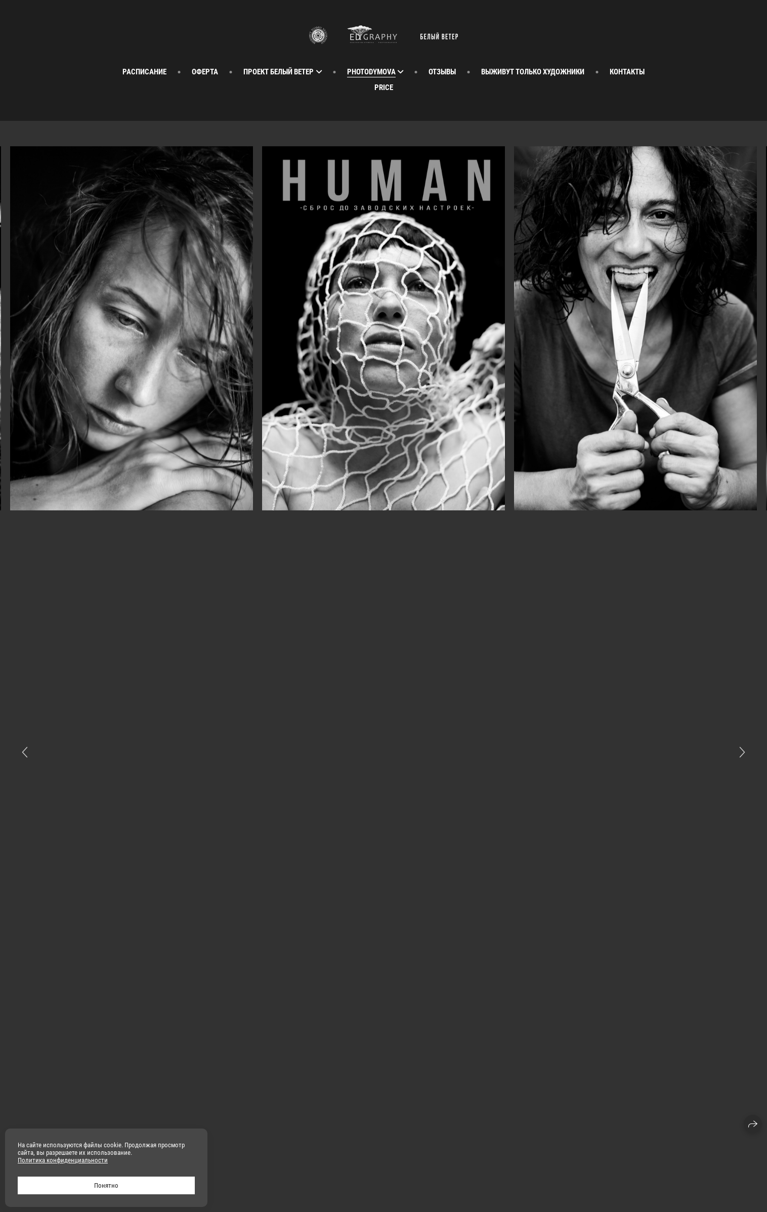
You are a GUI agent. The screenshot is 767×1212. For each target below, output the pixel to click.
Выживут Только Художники (532, 71)
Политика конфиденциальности (63, 1160)
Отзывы (442, 71)
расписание (144, 71)
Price (383, 87)
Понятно (106, 1185)
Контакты (627, 71)
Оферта (205, 71)
